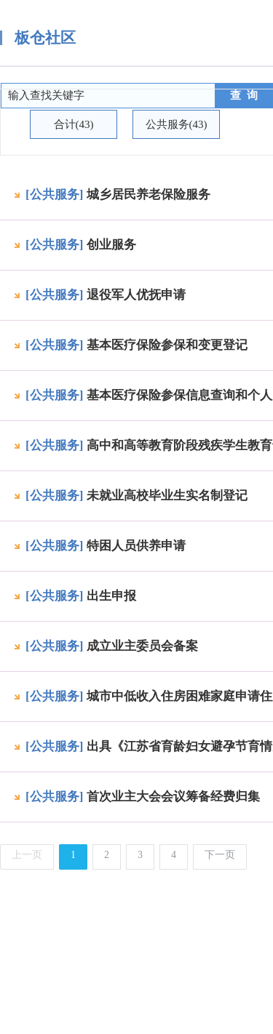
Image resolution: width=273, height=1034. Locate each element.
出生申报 (111, 596)
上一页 (27, 854)
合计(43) (74, 124)
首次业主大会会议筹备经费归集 (173, 796)
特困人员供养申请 (136, 546)
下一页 (220, 854)
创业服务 (111, 245)
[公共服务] (54, 194)
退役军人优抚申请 (136, 295)
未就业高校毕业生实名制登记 (167, 495)
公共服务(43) (176, 124)
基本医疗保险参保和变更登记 (167, 345)
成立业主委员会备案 (142, 646)
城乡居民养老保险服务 (148, 194)
